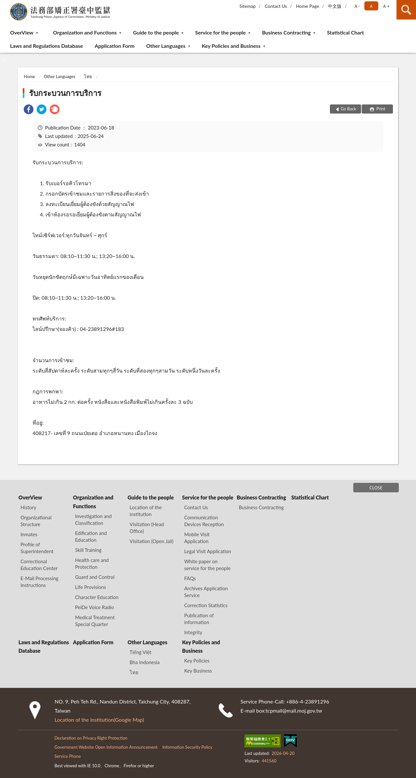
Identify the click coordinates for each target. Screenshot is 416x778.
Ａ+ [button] (385, 6)
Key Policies (197, 660)
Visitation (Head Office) (147, 527)
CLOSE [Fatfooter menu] (376, 487)
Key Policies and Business (231, 46)
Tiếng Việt (140, 652)
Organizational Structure (36, 520)
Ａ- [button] (357, 6)
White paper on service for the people (207, 564)
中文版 (335, 6)
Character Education (97, 597)
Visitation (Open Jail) (152, 541)
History (28, 507)
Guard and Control (94, 577)
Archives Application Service (206, 591)
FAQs (190, 578)
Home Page (307, 6)
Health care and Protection (92, 563)
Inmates (28, 534)
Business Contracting (286, 32)
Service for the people (220, 32)
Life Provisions (90, 587)
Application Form (114, 46)
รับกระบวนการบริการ (65, 93)
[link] (28, 110)
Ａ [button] (371, 6)
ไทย (88, 76)
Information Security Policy (187, 747)
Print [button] (380, 108)
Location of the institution (146, 510)
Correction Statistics (206, 605)
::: (5, 4)
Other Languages (166, 46)
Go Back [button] (348, 108)
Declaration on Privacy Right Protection (90, 738)
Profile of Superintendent (37, 547)
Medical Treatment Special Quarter (95, 620)
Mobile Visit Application (197, 537)
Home (29, 76)
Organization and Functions (85, 32)
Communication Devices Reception (204, 520)
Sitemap (248, 6)
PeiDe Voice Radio (94, 607)
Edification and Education (91, 536)
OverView (21, 32)
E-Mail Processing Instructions (39, 581)
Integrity (193, 632)
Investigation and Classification (93, 519)
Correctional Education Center (39, 564)
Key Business (198, 671)
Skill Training (88, 550)
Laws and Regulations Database (46, 46)
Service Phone (67, 756)
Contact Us (276, 6)
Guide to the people (156, 32)
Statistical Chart (345, 32)
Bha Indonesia (145, 662)
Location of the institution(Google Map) (99, 720)
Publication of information (199, 618)
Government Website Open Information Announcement (105, 747)
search (406, 10)
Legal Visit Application (207, 551)
